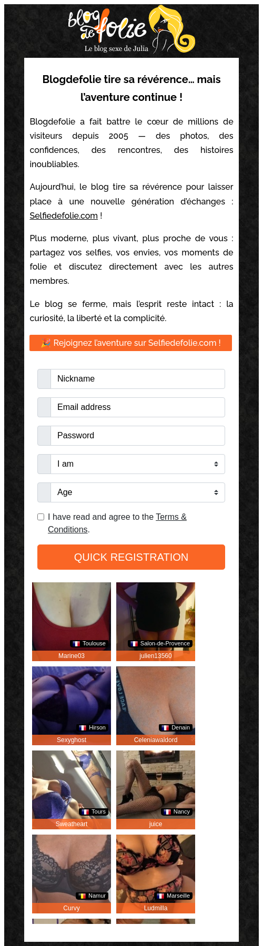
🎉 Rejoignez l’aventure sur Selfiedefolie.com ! (130, 343)
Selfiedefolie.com (63, 216)
